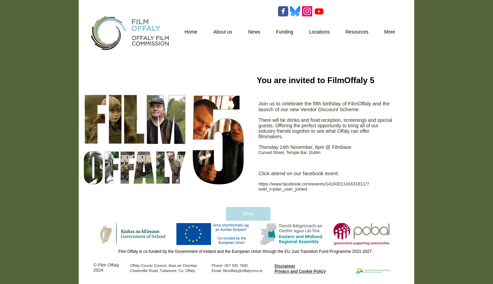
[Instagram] (307, 11)
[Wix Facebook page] (283, 11)
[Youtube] (319, 11)
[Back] (248, 214)
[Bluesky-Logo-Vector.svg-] (295, 11)
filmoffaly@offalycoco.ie (243, 271)
